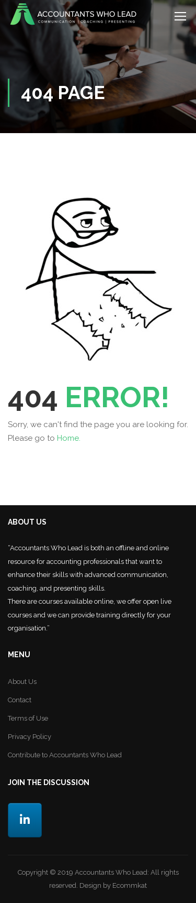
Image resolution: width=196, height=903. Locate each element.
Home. (68, 438)
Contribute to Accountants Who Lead (65, 755)
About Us (22, 682)
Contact (19, 700)
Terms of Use (28, 718)
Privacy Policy (29, 737)
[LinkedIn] (25, 820)
